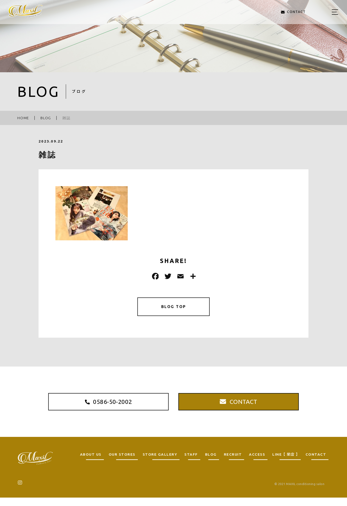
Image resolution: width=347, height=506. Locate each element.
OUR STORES (122, 463)
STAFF (191, 463)
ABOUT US (90, 463)
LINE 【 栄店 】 (285, 463)
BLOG (211, 463)
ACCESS (257, 463)
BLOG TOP (173, 307)
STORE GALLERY (160, 463)
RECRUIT (233, 463)
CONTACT (316, 463)
